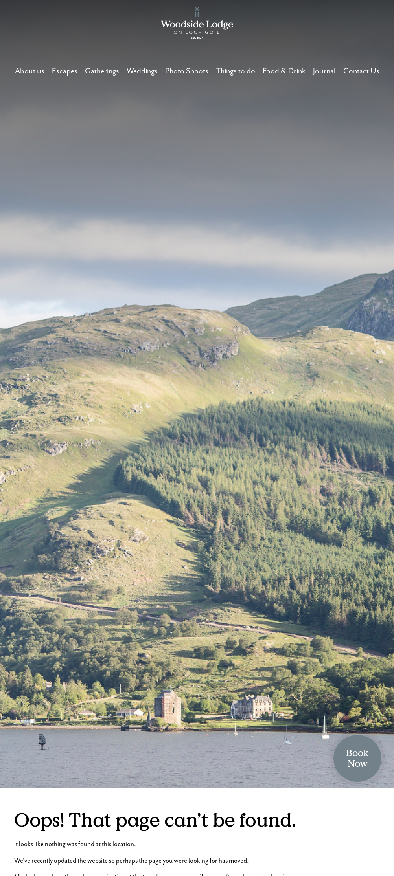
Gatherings (102, 71)
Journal (324, 71)
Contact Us (361, 71)
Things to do (235, 71)
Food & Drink (284, 71)
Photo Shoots (186, 71)
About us (29, 71)
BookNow (357, 758)
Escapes (64, 71)
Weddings (142, 71)
